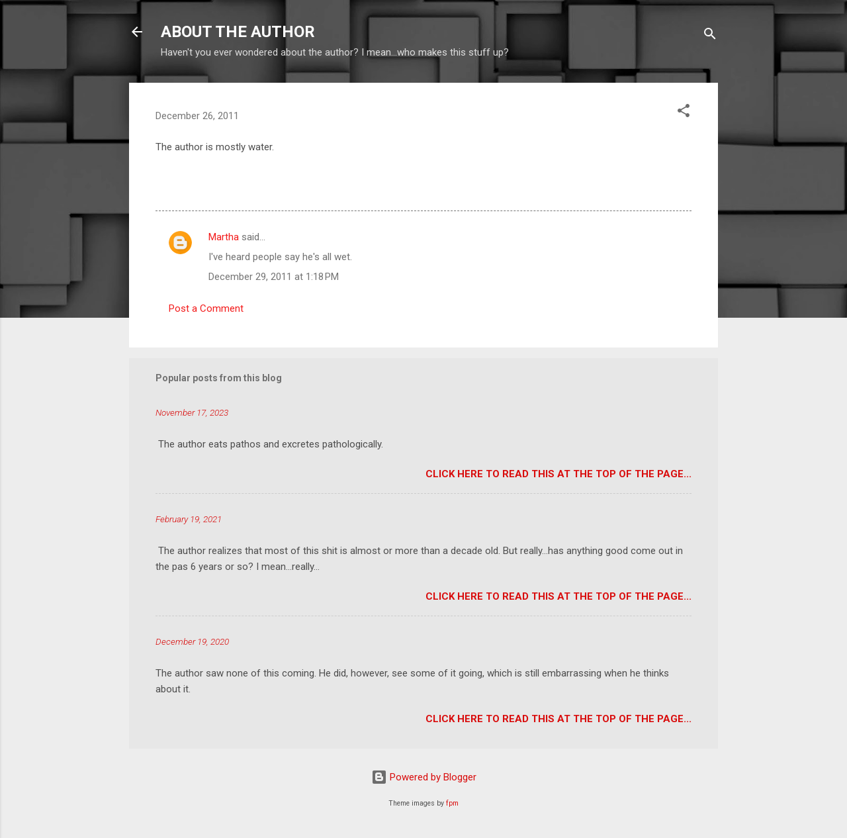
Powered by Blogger (423, 777)
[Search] (710, 36)
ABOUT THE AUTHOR (238, 32)
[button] (683, 113)
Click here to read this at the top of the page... (558, 474)
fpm (452, 803)
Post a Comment (206, 308)
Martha (223, 237)
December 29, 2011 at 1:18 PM (273, 277)
